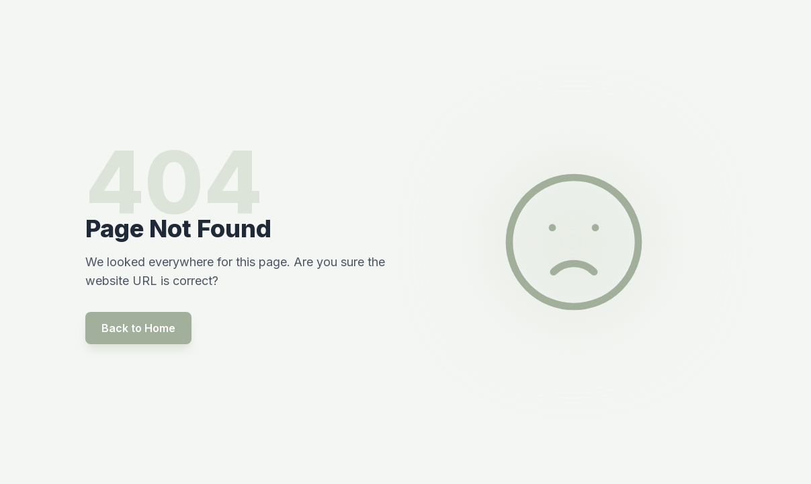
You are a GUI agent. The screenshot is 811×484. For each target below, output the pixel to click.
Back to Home (138, 328)
